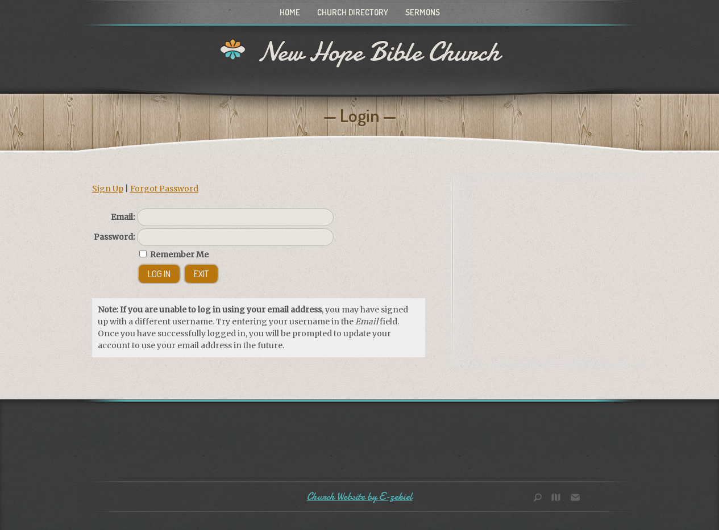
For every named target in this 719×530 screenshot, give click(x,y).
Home (290, 12)
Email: (123, 217)
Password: (114, 237)
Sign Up (107, 188)
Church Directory (352, 12)
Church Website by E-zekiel (360, 497)
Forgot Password (164, 188)
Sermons (422, 12)
